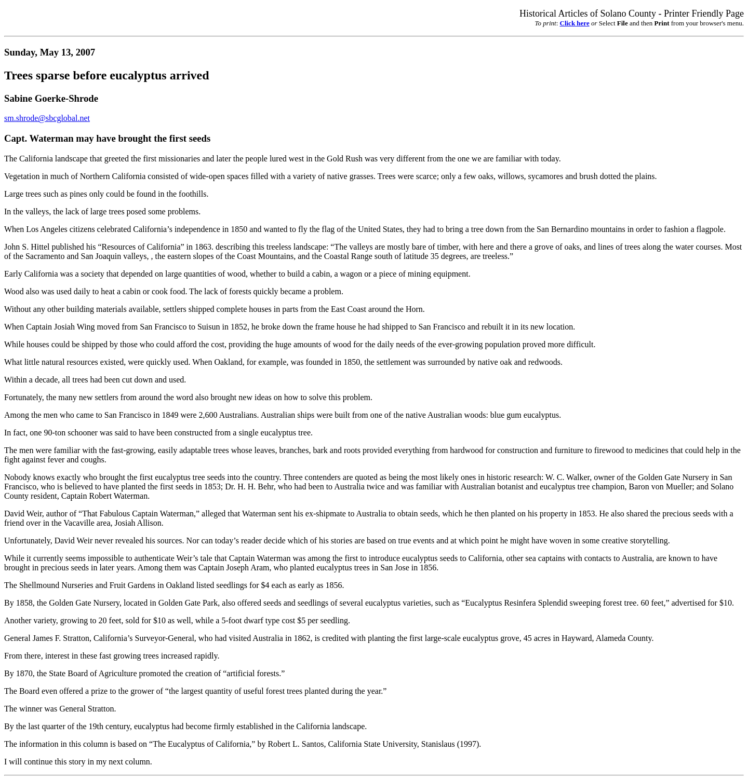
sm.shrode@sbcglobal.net (47, 118)
